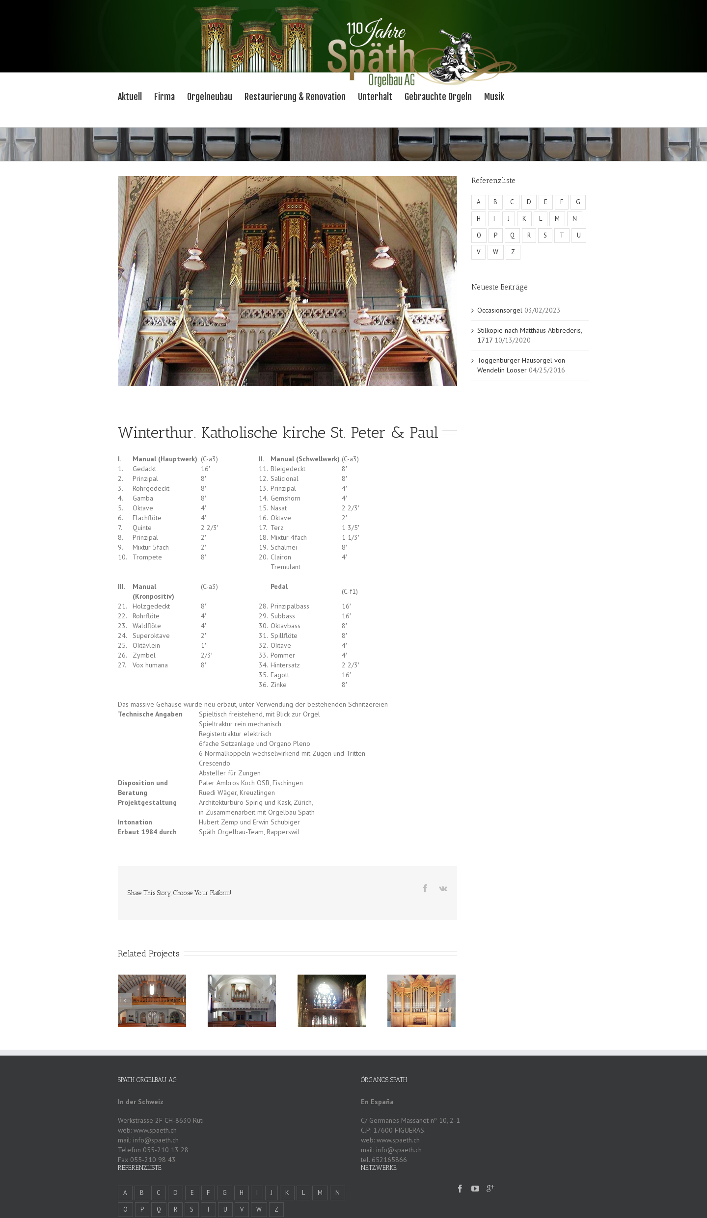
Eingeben (374, 1204)
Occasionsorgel (499, 310)
